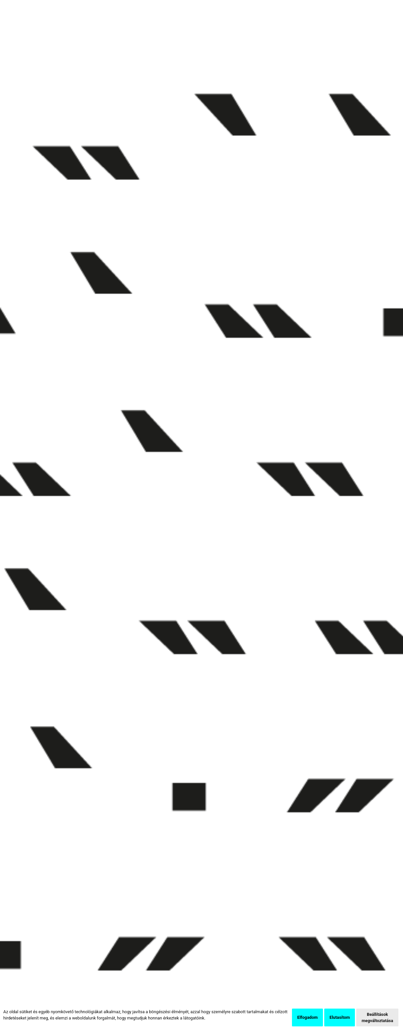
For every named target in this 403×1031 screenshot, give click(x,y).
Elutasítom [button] (340, 1017)
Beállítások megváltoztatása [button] (377, 1017)
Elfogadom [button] (307, 1017)
